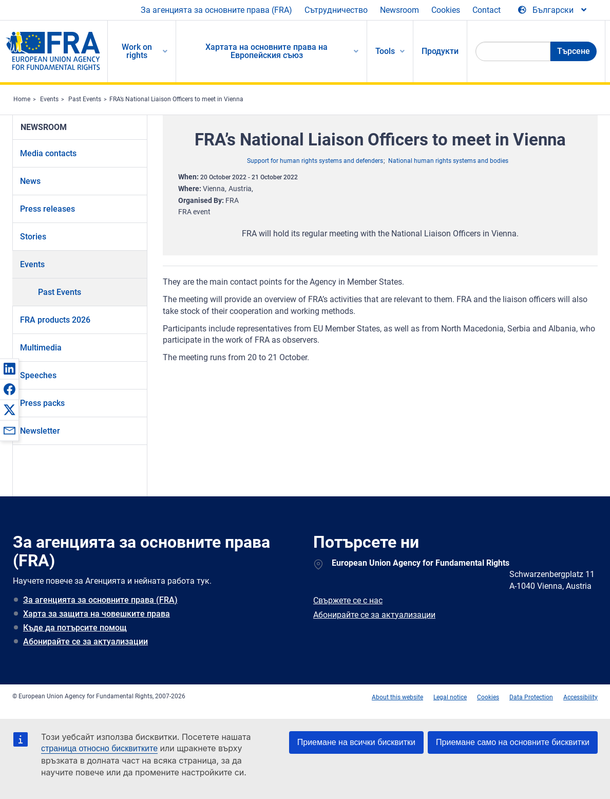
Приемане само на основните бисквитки (512, 742)
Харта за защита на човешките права (96, 614)
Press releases (47, 209)
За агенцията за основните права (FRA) (216, 10)
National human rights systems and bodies (448, 160)
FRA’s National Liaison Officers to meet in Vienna (176, 99)
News (30, 181)
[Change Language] (553, 10)
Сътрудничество (336, 10)
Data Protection (531, 697)
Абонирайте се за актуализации (85, 641)
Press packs (42, 403)
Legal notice (450, 697)
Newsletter (40, 431)
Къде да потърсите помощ (75, 628)
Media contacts (48, 153)
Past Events (84, 99)
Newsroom (399, 10)
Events (49, 99)
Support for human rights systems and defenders (315, 160)
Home (21, 99)
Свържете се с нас (348, 600)
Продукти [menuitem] (440, 51)
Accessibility (580, 697)
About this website (397, 697)
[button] (9, 368)
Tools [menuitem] (385, 51)
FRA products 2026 (55, 320)
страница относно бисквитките (99, 748)
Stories (33, 236)
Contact (486, 10)
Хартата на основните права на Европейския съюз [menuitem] (266, 51)
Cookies (445, 10)
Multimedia (41, 347)
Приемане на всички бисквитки (356, 742)
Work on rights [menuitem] (137, 51)
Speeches (38, 375)
